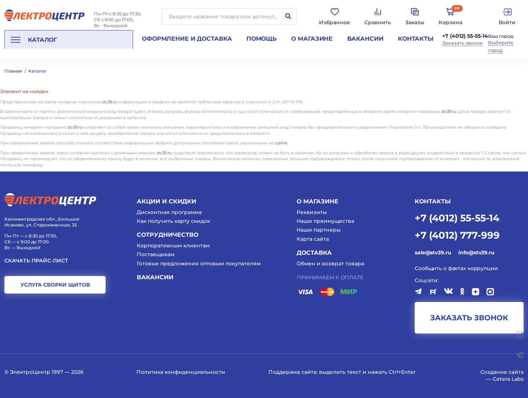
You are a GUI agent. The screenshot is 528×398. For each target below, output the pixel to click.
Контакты (415, 38)
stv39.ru (109, 101)
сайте (281, 142)
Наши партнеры (319, 229)
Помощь (261, 38)
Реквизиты (312, 212)
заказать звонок (469, 317)
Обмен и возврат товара (330, 263)
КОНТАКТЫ (433, 201)
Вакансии (365, 38)
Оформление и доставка (187, 38)
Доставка (314, 252)
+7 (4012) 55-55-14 (465, 36)
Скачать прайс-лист (36, 261)
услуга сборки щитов (55, 284)
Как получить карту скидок (173, 221)
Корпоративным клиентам (173, 245)
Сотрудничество (167, 234)
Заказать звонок (462, 43)
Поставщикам (156, 254)
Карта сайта (313, 239)
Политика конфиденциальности (180, 372)
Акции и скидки (166, 201)
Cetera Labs (508, 379)
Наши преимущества (325, 221)
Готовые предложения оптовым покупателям (199, 263)
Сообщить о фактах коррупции (456, 268)
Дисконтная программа (169, 212)
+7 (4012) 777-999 (457, 234)
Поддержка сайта (292, 372)
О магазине (312, 38)
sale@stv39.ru (433, 252)
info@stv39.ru (476, 252)
